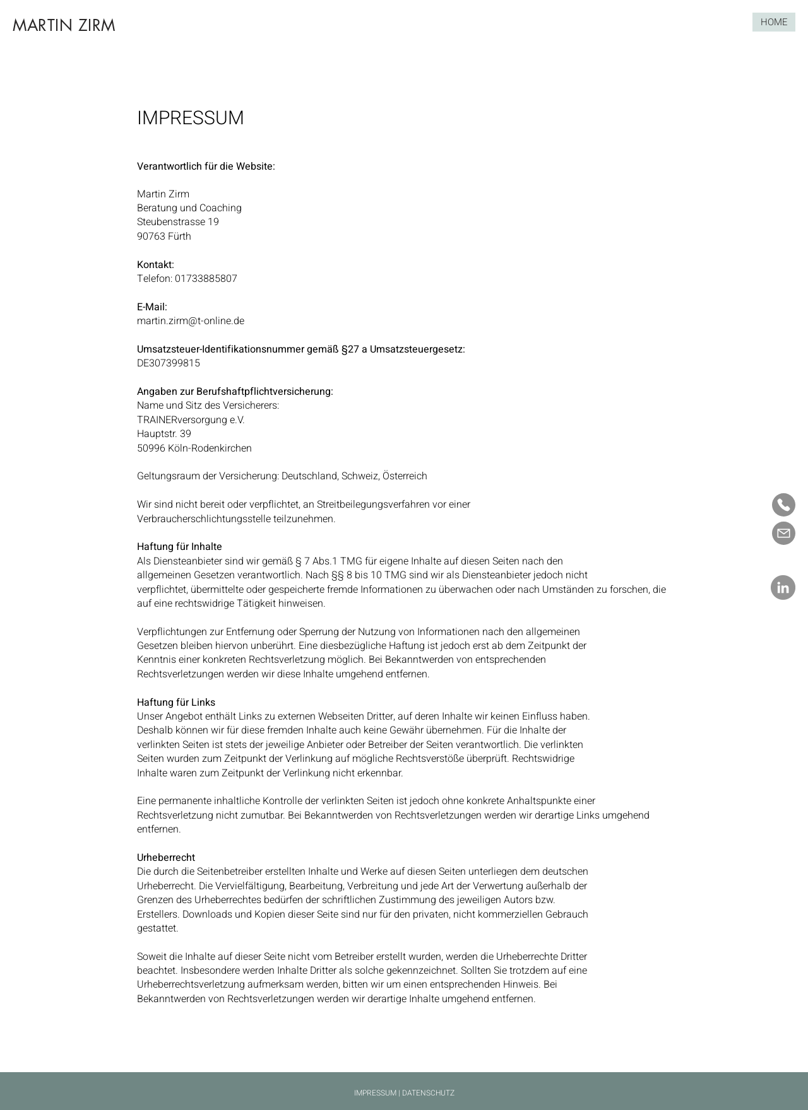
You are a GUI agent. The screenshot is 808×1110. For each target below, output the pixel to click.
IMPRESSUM (375, 1093)
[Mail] (783, 533)
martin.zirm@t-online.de (190, 321)
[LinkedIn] (783, 587)
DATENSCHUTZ (428, 1093)
